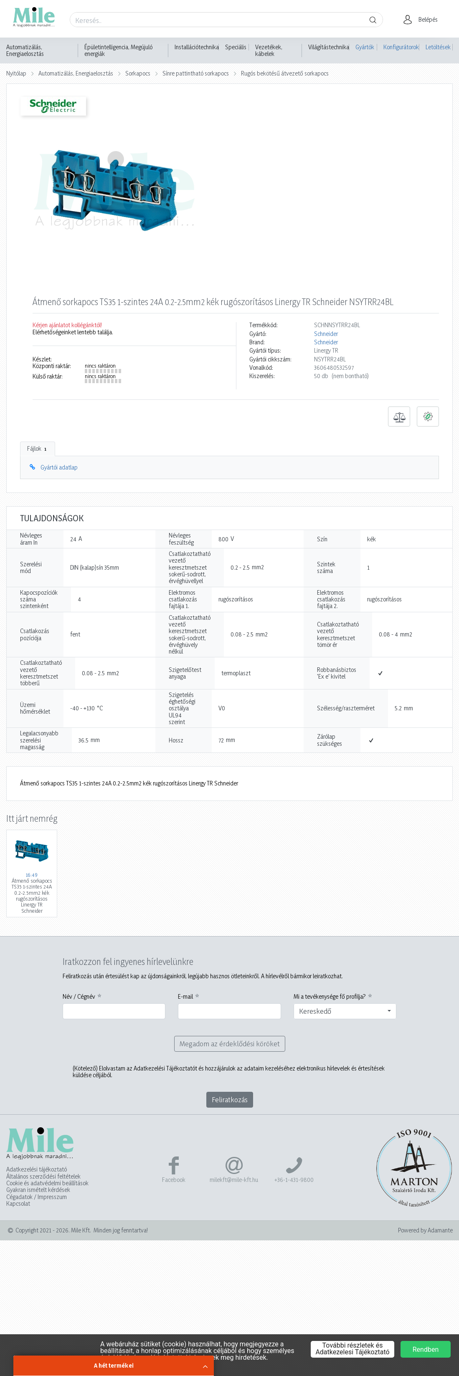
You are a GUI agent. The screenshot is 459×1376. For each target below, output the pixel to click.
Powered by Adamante (425, 1230)
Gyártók (364, 46)
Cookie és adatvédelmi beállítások (47, 1183)
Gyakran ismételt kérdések (38, 1190)
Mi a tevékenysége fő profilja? (330, 996)
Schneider (326, 334)
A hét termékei (114, 1365)
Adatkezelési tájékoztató (36, 1169)
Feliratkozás (230, 1099)
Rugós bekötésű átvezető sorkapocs (285, 73)
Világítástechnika (328, 47)
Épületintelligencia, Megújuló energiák (118, 50)
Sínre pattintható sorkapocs (195, 73)
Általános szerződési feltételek (43, 1176)
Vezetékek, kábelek (268, 50)
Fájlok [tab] (37, 448)
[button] (423, 20)
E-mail (185, 996)
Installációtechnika (197, 47)
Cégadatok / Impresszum (36, 1197)
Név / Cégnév (79, 996)
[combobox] (345, 1011)
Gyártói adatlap (59, 467)
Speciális (235, 47)
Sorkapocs (137, 73)
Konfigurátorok (401, 46)
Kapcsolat (18, 1203)
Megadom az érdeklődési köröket (230, 1043)
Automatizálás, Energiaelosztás (25, 50)
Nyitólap (16, 73)
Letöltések (438, 46)
